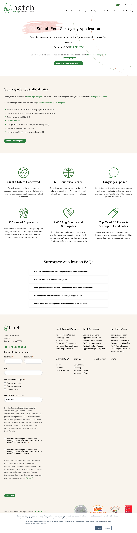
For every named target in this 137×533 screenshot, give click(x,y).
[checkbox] (23, 386)
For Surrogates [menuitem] (84, 11)
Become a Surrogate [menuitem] (118, 338)
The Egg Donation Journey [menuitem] (92, 343)
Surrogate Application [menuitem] (119, 335)
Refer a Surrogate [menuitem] (117, 352)
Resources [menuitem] (117, 11)
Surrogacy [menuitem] (77, 368)
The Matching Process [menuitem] (119, 346)
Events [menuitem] (125, 11)
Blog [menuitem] (131, 11)
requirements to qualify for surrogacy (51, 103)
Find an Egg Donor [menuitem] (62, 338)
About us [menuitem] (59, 365)
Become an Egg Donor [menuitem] (91, 335)
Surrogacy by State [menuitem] (81, 370)
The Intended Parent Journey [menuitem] (66, 343)
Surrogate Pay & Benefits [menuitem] (120, 343)
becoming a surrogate (34, 97)
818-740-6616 (76, 47)
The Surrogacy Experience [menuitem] (120, 349)
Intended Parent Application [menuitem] (66, 335)
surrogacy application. (99, 97)
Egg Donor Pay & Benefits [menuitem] (92, 340)
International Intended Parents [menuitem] (67, 346)
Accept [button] (99, 528)
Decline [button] (107, 528)
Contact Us (122, 5)
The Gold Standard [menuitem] (62, 370)
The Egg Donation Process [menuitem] (93, 346)
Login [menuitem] (113, 358)
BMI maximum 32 (13, 121)
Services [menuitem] (78, 358)
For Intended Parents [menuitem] (70, 11)
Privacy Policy (30, 478)
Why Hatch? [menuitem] (108, 11)
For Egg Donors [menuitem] (96, 11)
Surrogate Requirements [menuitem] (120, 340)
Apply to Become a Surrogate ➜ (68, 63)
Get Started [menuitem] (100, 358)
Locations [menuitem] (59, 368)
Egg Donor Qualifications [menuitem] (92, 338)
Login (131, 5)
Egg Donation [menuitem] (79, 365)
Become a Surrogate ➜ (15, 141)
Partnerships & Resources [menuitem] (65, 349)
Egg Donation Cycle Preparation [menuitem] (94, 349)
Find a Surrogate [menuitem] (62, 340)
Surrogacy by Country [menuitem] (81, 373)
